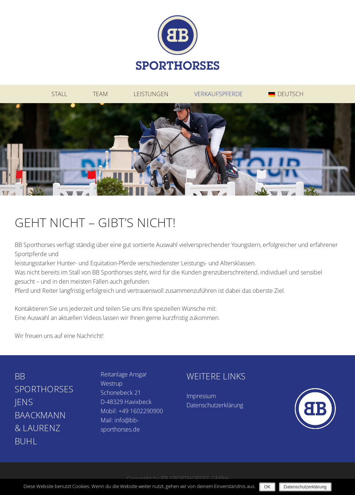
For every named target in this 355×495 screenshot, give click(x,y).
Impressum (201, 396)
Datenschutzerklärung (214, 405)
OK (267, 486)
